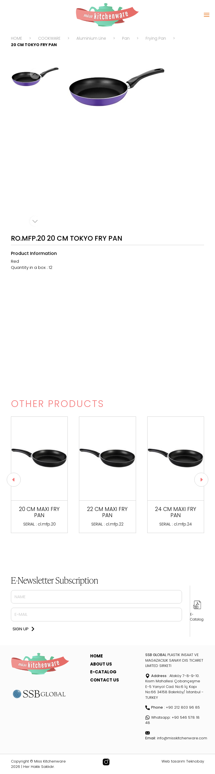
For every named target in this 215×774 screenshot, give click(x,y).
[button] (201, 480)
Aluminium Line (91, 38)
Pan (126, 38)
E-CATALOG (103, 672)
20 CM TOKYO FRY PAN (34, 45)
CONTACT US (104, 680)
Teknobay (195, 761)
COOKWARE (49, 38)
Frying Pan (156, 38)
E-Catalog (197, 617)
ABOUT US (101, 664)
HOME (16, 38)
